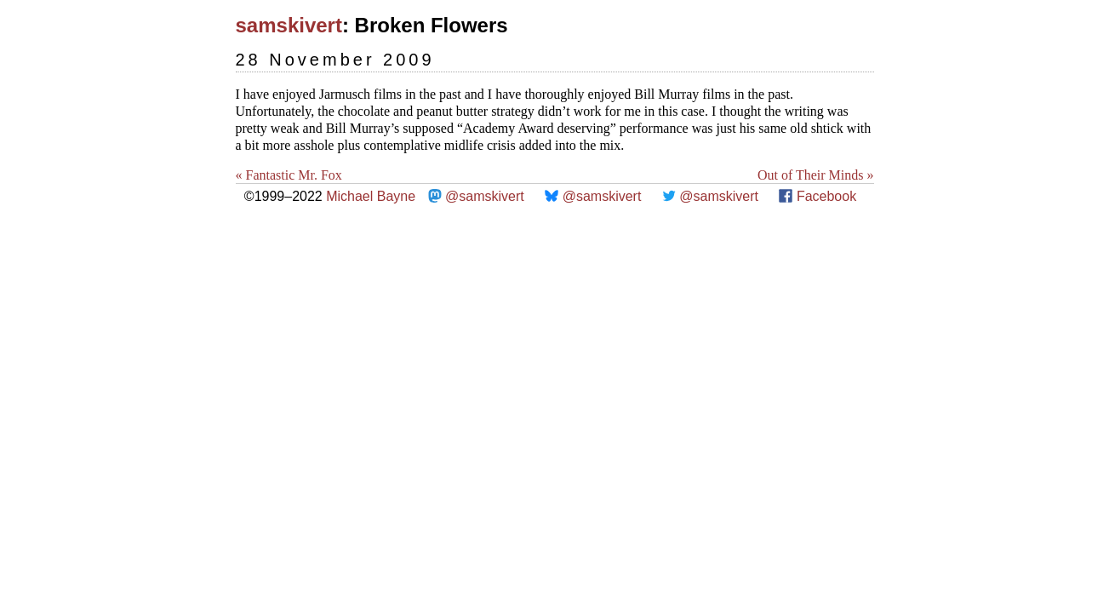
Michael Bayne (370, 196)
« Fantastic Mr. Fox (289, 175)
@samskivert (484, 196)
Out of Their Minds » (815, 175)
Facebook (826, 196)
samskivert (289, 25)
